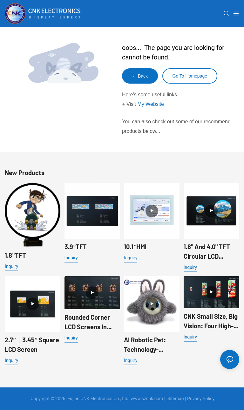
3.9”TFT (75, 246)
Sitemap (175, 398)
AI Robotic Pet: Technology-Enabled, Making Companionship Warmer (147, 345)
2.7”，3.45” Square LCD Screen (32, 344)
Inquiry (11, 266)
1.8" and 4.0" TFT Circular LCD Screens (207, 252)
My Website (151, 104)
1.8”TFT (15, 255)
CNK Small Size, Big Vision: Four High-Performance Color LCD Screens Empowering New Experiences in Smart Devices (211, 321)
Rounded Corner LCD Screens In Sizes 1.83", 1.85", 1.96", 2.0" (87, 322)
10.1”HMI (135, 246)
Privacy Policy (200, 398)
